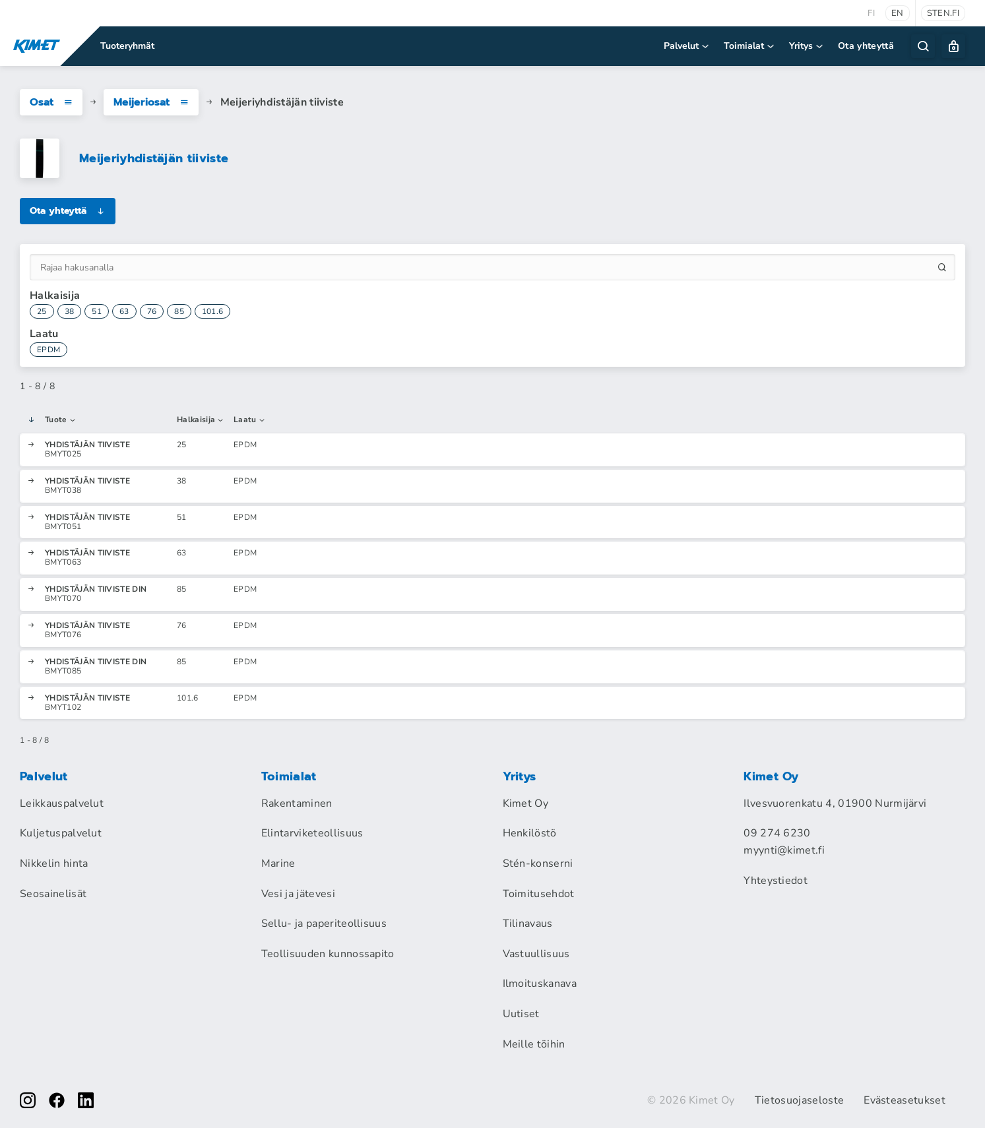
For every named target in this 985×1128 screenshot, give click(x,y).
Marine (278, 863)
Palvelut (687, 46)
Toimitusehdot (539, 894)
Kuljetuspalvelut (61, 833)
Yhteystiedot (776, 880)
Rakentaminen (297, 803)
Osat (51, 102)
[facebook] (57, 1100)
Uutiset (521, 1014)
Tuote (61, 420)
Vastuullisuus (536, 954)
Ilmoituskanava (540, 983)
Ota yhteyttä (866, 46)
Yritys (807, 46)
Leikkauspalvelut (62, 803)
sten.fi (943, 13)
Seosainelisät (53, 894)
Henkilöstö (530, 833)
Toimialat (750, 46)
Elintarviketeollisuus (312, 833)
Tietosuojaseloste (799, 1100)
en (897, 13)
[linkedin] (86, 1100)
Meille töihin (534, 1044)
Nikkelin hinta (54, 863)
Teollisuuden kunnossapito (328, 954)
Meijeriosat (151, 102)
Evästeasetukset (904, 1100)
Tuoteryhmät (127, 46)
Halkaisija (201, 420)
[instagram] (28, 1100)
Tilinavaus (528, 923)
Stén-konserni (538, 863)
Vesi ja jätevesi (298, 894)
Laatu (250, 420)
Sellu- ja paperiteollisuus (324, 923)
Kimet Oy (526, 803)
